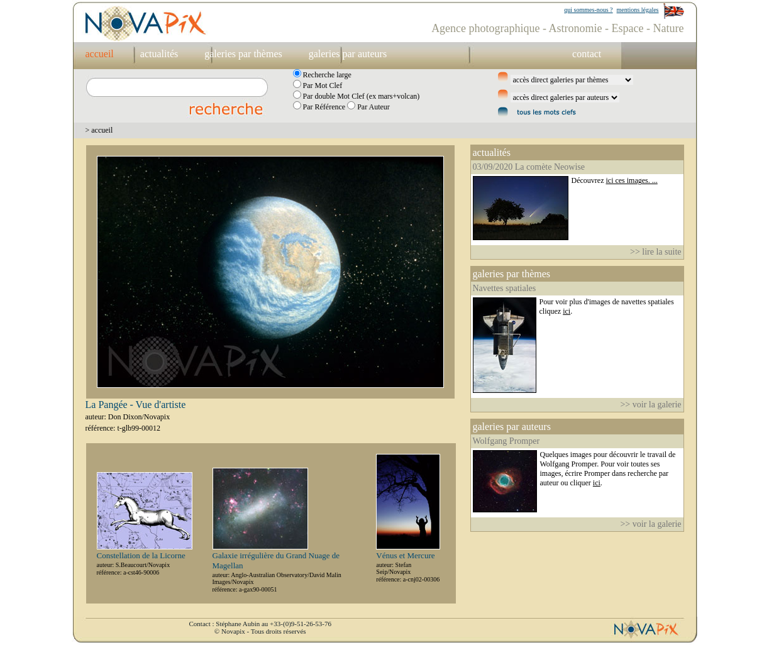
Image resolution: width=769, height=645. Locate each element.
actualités (159, 53)
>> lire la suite (656, 251)
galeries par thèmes (243, 53)
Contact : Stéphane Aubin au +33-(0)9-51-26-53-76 (260, 623)
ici (566, 311)
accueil (100, 53)
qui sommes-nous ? (588, 9)
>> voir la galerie (650, 404)
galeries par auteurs (348, 53)
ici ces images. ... (631, 180)
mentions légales (638, 9)
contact (586, 53)
